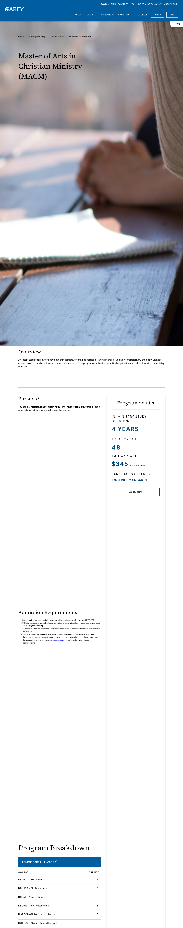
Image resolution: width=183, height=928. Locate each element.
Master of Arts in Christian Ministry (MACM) (71, 36)
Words (105, 4)
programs (105, 15)
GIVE (172, 15)
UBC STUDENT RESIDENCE (149, 4)
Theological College (37, 36)
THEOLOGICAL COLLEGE (122, 4)
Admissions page (57, 640)
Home (21, 36)
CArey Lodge (171, 4)
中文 (178, 24)
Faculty (78, 15)
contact (142, 15)
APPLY (158, 15)
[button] (107, 15)
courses (91, 15)
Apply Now (135, 491)
